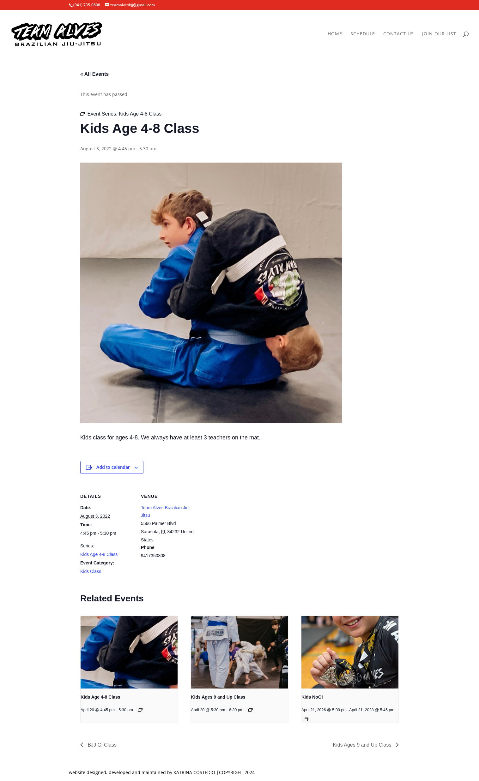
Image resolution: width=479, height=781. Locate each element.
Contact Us (398, 34)
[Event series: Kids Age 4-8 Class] (140, 710)
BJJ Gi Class (101, 745)
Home (335, 34)
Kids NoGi (312, 697)
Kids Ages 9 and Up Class (218, 697)
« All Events (94, 74)
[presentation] (129, 652)
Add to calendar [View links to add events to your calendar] (113, 467)
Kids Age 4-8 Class (99, 554)
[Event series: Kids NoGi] (306, 719)
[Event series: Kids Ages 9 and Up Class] (250, 710)
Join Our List (439, 34)
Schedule (362, 34)
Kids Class (90, 571)
